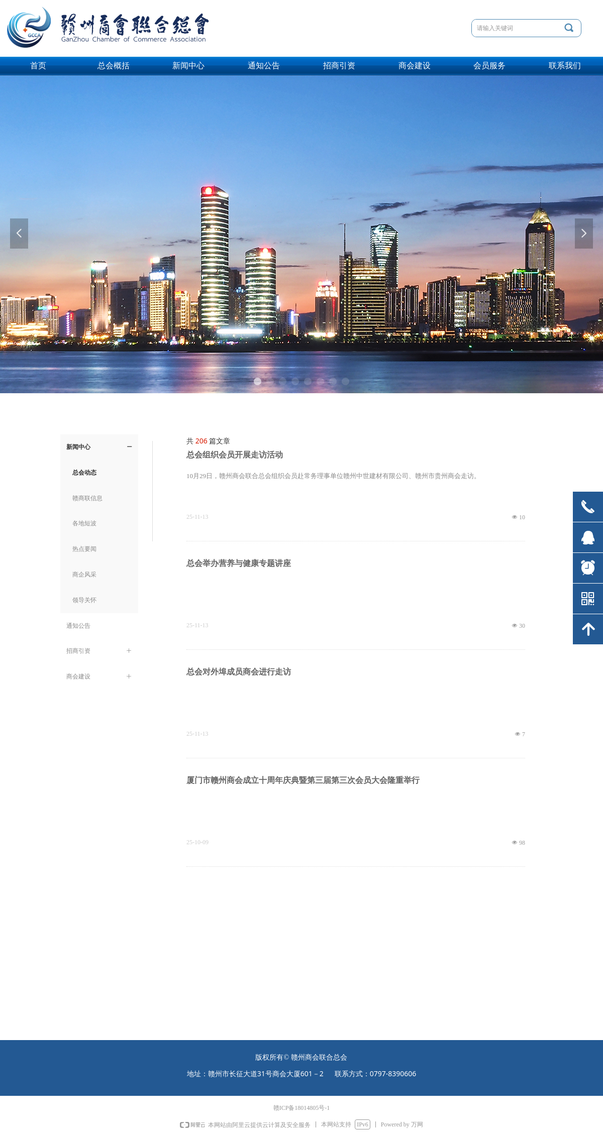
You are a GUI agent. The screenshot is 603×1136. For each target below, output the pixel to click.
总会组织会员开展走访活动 (234, 454)
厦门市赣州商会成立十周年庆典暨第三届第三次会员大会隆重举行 (303, 780)
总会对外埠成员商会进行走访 (238, 671)
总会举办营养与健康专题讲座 (238, 563)
